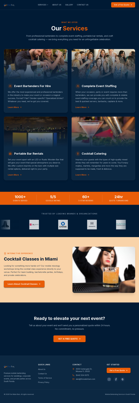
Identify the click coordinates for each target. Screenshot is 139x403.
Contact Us (82, 5)
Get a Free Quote (123, 5)
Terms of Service (45, 378)
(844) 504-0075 (80, 375)
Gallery (69, 5)
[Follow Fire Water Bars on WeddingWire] (122, 379)
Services (43, 5)
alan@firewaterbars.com (83, 379)
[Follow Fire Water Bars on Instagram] (109, 379)
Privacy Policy (43, 382)
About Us (56, 5)
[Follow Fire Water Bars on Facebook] (115, 379)
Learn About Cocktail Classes (24, 284)
